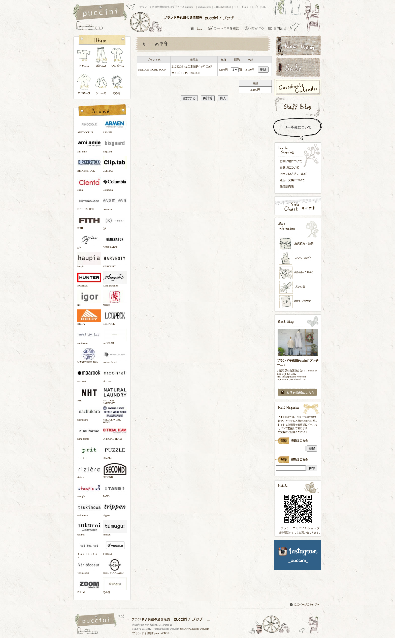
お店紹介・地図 (298, 244)
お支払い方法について (295, 174)
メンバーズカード (298, 273)
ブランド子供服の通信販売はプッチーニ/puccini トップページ (100, 12)
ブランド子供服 (142, 633)
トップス (84, 59)
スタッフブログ (297, 107)
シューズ (101, 85)
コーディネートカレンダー (297, 87)
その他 (118, 85)
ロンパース (85, 85)
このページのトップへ (305, 605)
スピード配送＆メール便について (297, 129)
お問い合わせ (278, 28)
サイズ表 (297, 205)
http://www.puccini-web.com (194, 628)
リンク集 (298, 287)
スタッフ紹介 (298, 258)
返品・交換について (295, 180)
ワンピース (118, 59)
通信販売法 (295, 186)
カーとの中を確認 (225, 28)
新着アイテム (297, 45)
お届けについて (295, 167)
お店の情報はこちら (297, 392)
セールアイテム (297, 67)
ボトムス (101, 59)
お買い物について (254, 28)
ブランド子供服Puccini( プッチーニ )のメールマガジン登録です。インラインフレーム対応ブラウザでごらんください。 (297, 439)
